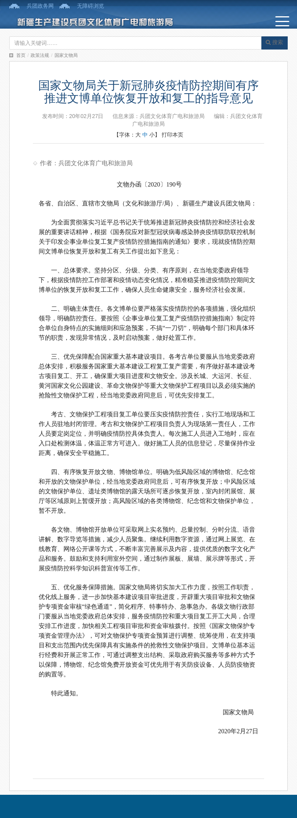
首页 (21, 55)
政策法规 (40, 55)
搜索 (274, 42)
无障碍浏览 (90, 6)
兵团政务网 (40, 6)
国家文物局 (66, 55)
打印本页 (172, 135)
